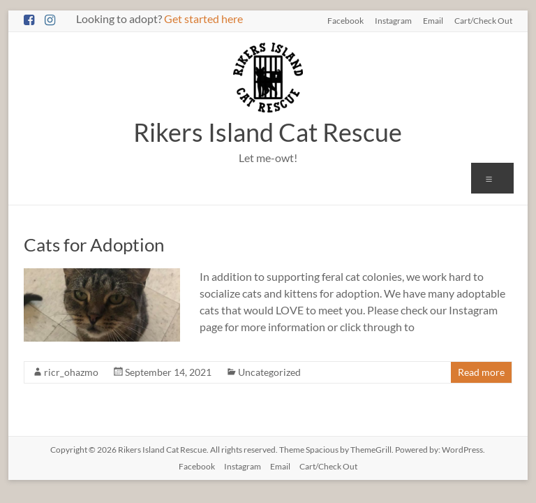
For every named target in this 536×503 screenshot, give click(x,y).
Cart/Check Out (483, 20)
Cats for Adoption (94, 244)
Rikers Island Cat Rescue (267, 132)
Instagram (393, 20)
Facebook (345, 20)
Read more (481, 372)
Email (433, 20)
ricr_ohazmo (71, 372)
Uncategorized (269, 372)
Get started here (203, 18)
